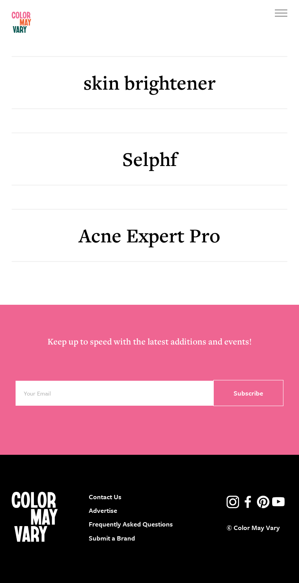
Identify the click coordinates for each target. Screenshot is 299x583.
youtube (278, 502)
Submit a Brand (112, 538)
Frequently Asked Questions (131, 524)
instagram (233, 502)
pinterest (263, 502)
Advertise (103, 510)
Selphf (149, 158)
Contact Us (105, 497)
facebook (248, 502)
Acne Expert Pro (149, 235)
